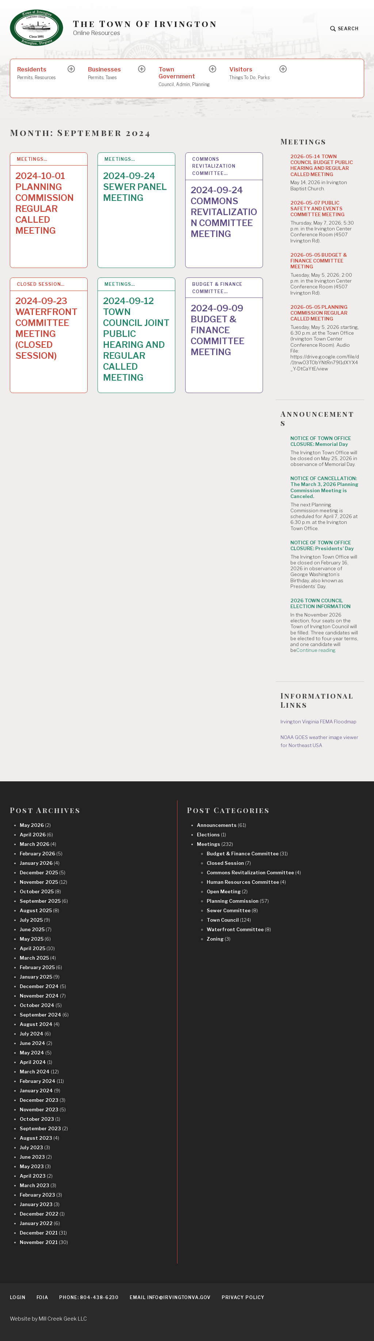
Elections (211, 834)
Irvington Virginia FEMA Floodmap (318, 721)
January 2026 (40, 863)
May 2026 (35, 825)
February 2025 (41, 967)
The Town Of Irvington (145, 23)
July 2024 (35, 1034)
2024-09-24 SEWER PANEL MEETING (135, 187)
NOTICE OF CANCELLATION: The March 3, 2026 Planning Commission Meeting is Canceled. (324, 487)
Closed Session (229, 863)
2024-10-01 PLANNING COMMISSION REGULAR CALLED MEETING (44, 203)
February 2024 (42, 1081)
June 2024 (36, 1043)
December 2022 (42, 1214)
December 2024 (43, 986)
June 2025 (35, 929)
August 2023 (39, 1138)
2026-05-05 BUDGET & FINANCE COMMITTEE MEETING (318, 261)
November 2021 (44, 1242)
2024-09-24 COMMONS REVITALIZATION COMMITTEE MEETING (224, 212)
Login (18, 1297)
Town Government (184, 77)
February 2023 (41, 1195)
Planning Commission (238, 901)
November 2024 (43, 996)
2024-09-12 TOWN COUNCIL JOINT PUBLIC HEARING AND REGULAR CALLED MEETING (136, 339)
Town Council (229, 920)
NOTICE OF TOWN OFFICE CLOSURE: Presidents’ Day (322, 545)
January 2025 (40, 977)
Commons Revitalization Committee (254, 872)
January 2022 (40, 1223)
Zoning (218, 939)
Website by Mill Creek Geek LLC (48, 1318)
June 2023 (36, 1157)
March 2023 (38, 1185)
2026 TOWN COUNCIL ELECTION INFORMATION (320, 603)
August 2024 (40, 1024)
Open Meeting (227, 891)
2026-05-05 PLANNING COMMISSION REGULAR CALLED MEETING (318, 313)
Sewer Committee (232, 910)
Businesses (114, 73)
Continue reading (316, 650)
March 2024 (39, 1071)
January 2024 (40, 1090)
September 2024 (44, 1015)
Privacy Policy (243, 1297)
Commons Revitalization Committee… (214, 166)
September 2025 (44, 901)
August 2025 (39, 910)
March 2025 (38, 958)
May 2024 (35, 1053)
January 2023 (40, 1204)
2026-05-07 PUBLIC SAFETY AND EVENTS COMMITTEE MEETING (317, 209)
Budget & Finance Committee (247, 853)
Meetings (215, 844)
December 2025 (42, 872)
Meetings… (32, 159)
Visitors (255, 73)
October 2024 (41, 1005)
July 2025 (35, 920)
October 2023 (40, 1119)
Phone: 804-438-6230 (89, 1297)
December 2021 (43, 1233)
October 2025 (40, 891)
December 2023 (42, 1100)
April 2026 (36, 834)
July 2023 (35, 1147)
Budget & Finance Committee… (217, 287)
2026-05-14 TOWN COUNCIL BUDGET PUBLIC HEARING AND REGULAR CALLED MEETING (321, 165)
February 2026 (41, 853)
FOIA (43, 1297)
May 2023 (35, 1166)
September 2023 (44, 1128)
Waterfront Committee (239, 929)
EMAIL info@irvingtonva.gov (170, 1297)
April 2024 (36, 1062)
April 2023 (36, 1176)
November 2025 (43, 882)
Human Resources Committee (246, 882)
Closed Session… (41, 284)
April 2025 (37, 948)
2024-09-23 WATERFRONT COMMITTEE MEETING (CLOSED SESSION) (46, 328)
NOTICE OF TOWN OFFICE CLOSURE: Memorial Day (320, 441)
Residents (43, 73)
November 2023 (43, 1109)
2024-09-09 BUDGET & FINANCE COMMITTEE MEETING (217, 330)
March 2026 (38, 844)
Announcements (221, 825)
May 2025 (35, 939)
